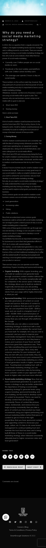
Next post (33, 467)
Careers (20, 527)
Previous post (15, 467)
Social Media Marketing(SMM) (19, 24)
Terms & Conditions (17, 530)
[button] (5, 517)
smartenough (30, 21)
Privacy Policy (31, 530)
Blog (26, 527)
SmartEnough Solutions (20, 536)
